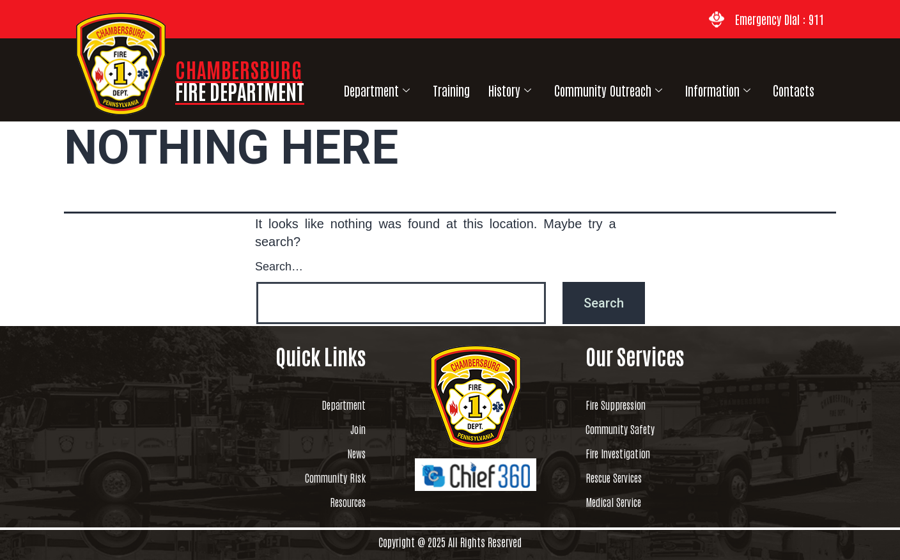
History (497, 86)
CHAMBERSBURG (239, 80)
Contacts (766, 86)
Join (353, 429)
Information (695, 86)
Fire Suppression (632, 404)
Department (374, 86)
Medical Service (627, 501)
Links (811, 86)
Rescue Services (628, 477)
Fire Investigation (634, 453)
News (352, 453)
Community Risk (320, 477)
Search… (279, 265)
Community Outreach (590, 86)
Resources (338, 501)
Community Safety (636, 429)
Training (443, 86)
